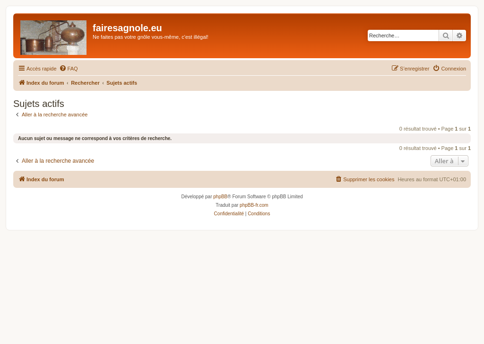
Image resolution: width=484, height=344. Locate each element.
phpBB (220, 196)
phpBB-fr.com (254, 205)
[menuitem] (68, 68)
